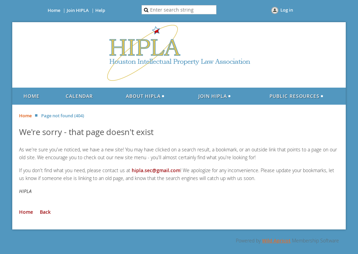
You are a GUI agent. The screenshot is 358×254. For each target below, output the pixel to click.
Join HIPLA (78, 10)
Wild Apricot (276, 240)
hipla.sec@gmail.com (156, 170)
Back (45, 212)
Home (54, 10)
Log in (286, 10)
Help (100, 10)
